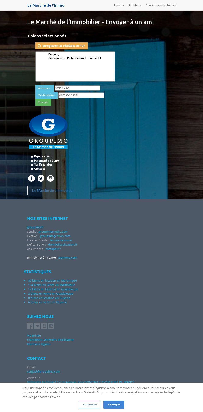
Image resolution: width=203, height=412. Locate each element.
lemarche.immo (61, 240)
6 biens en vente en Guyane (47, 302)
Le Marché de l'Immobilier (53, 190)
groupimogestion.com (55, 236)
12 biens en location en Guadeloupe (53, 289)
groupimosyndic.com (53, 231)
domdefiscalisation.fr (62, 244)
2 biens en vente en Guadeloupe (50, 293)
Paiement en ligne (46, 160)
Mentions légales (39, 344)
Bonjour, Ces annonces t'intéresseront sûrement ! (75, 66)
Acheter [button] (135, 5)
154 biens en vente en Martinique (51, 285)
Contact (39, 168)
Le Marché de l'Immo (45, 5)
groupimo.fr (35, 227)
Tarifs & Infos (43, 164)
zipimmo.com (67, 258)
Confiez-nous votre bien (161, 5)
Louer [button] (119, 5)
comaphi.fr (53, 249)
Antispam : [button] (44, 88)
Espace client (43, 156)
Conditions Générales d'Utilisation (50, 340)
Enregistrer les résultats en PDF (61, 46)
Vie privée (34, 335)
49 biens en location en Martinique (52, 280)
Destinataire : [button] (46, 95)
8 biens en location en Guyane (49, 298)
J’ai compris (114, 405)
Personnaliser (90, 405)
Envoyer (43, 102)
